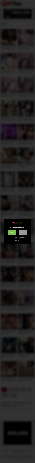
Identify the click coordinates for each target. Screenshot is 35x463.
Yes (12, 232)
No (23, 232)
